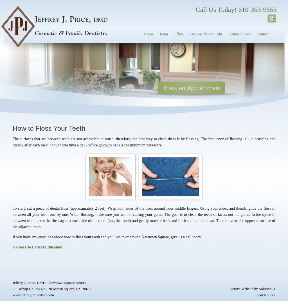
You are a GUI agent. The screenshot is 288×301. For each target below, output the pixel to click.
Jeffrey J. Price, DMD (29, 282)
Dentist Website (241, 289)
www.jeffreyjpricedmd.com (33, 295)
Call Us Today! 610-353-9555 (236, 9)
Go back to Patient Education (37, 247)
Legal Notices (265, 295)
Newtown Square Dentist (67, 282)
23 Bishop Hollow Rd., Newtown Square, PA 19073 (52, 289)
